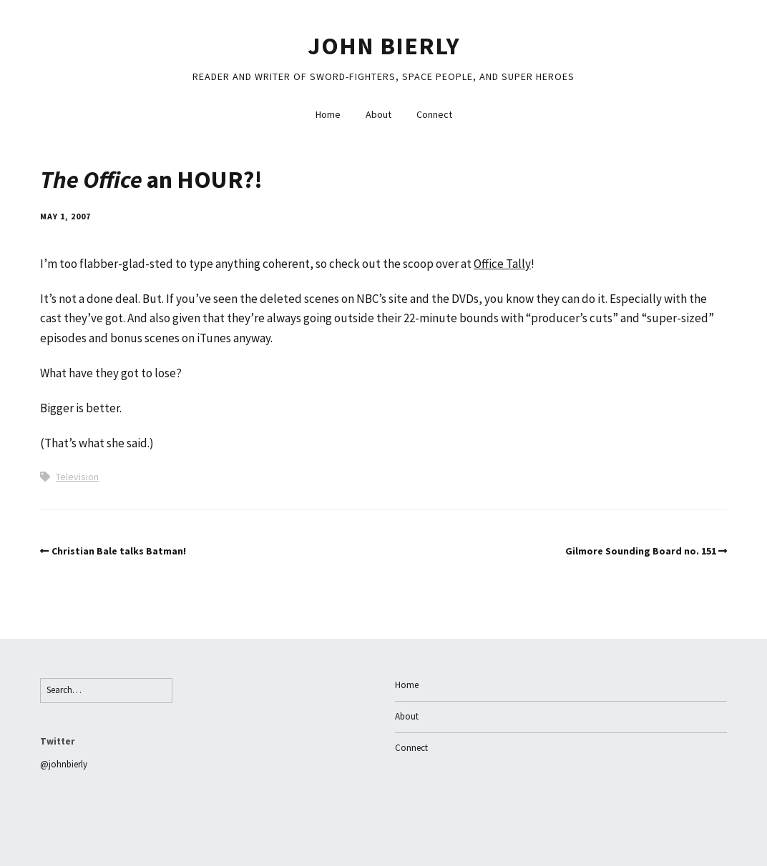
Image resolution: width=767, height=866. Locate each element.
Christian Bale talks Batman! (119, 550)
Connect (434, 114)
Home (328, 114)
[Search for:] (106, 690)
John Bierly (384, 46)
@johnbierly (63, 764)
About (378, 114)
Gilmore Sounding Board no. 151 (640, 550)
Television (77, 476)
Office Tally (502, 264)
